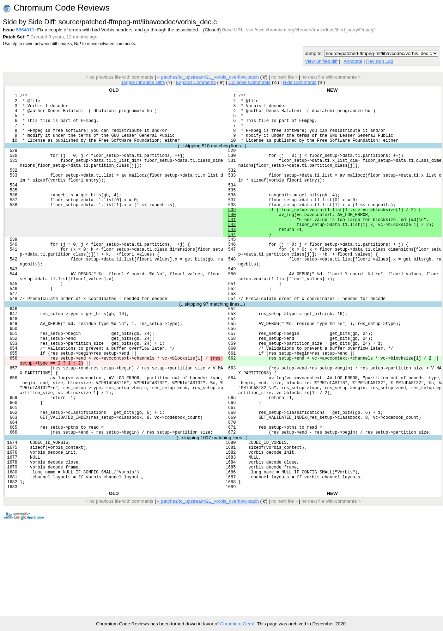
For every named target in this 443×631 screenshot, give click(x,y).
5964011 (25, 29)
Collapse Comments (249, 82)
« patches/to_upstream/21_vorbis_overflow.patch (208, 77)
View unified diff (321, 61)
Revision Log (379, 61)
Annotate (353, 61)
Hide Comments (299, 82)
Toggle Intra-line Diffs (143, 82)
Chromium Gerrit (237, 623)
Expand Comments (196, 82)
